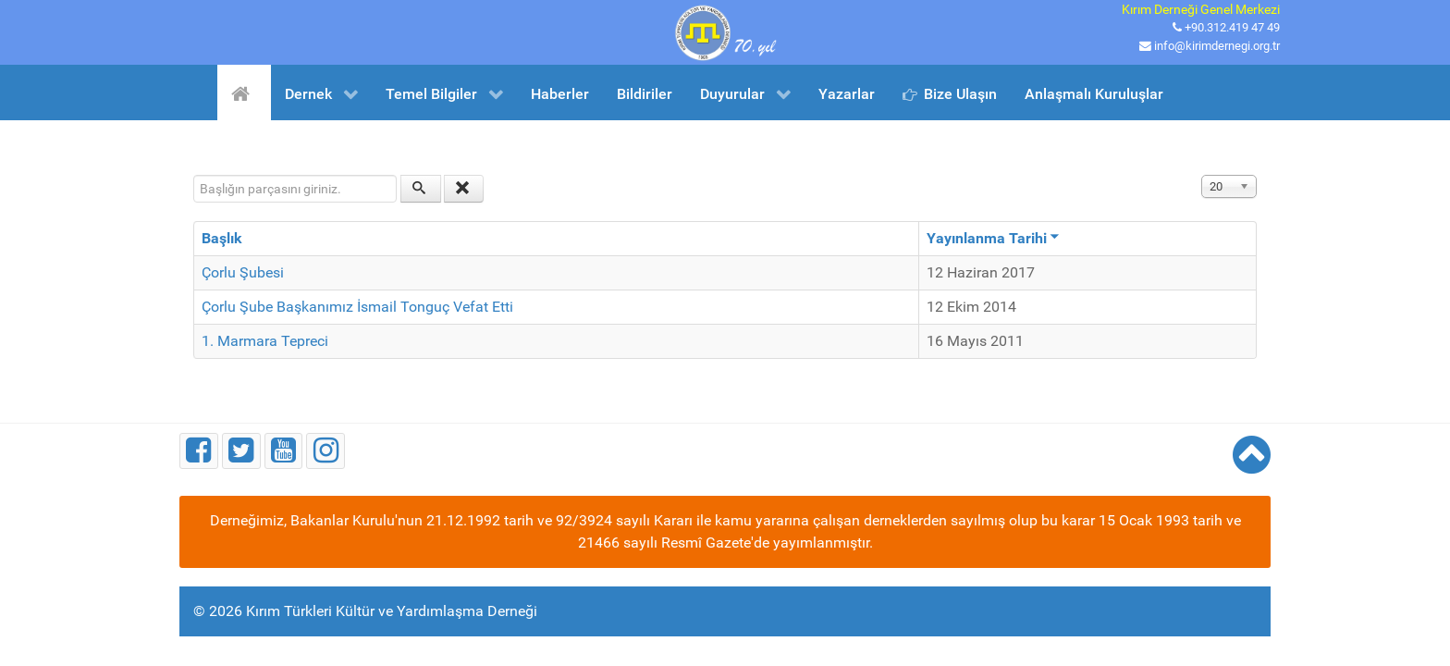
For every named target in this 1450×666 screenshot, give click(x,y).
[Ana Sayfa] (243, 92)
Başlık (222, 238)
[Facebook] (198, 451)
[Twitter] (241, 451)
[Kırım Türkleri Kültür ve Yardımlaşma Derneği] (725, 31)
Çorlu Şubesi (243, 272)
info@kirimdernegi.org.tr (1217, 46)
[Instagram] (325, 451)
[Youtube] (283, 451)
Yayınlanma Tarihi (993, 238)
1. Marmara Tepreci (265, 341)
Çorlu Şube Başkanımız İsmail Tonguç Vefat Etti (357, 306)
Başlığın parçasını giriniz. (193, 175)
